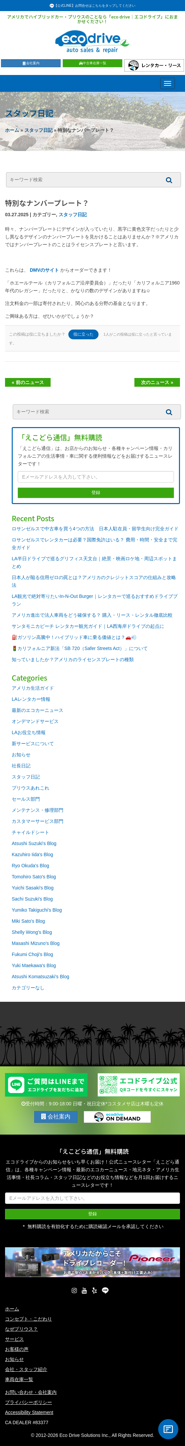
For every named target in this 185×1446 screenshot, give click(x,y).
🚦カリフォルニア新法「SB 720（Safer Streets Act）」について (80, 648)
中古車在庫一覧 (93, 63)
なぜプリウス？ (21, 1329)
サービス (14, 1339)
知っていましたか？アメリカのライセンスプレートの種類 (73, 659)
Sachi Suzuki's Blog (32, 899)
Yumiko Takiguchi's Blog (37, 910)
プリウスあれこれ (30, 788)
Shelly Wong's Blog (32, 932)
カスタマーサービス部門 (37, 821)
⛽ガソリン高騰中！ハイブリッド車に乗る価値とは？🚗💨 (74, 637)
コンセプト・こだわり (28, 1319)
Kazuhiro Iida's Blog (32, 854)
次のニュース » (157, 382)
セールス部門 (26, 799)
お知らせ (21, 754)
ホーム (12, 130)
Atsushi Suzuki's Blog (34, 843)
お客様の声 (16, 1349)
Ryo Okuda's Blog (30, 865)
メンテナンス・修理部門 (37, 810)
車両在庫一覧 (19, 1379)
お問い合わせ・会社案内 (31, 1392)
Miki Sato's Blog (28, 921)
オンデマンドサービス (35, 721)
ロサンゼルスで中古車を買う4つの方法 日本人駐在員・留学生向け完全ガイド (95, 528)
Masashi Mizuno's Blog (36, 943)
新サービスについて (33, 743)
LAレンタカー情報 (31, 699)
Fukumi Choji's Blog (32, 954)
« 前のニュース (28, 382)
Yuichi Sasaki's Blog (33, 887)
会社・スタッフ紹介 (26, 1369)
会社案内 (31, 63)
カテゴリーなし (28, 987)
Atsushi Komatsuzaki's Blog (40, 976)
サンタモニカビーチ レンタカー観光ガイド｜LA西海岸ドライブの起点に (88, 626)
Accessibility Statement (29, 1412)
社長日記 (21, 765)
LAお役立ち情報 (29, 732)
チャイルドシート (30, 832)
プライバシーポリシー (28, 1402)
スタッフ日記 (38, 130)
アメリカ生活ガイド (33, 688)
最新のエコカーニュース (37, 710)
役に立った (83, 334)
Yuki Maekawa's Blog (34, 965)
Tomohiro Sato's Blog (34, 876)
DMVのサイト (44, 270)
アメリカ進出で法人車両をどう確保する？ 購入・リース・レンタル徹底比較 (92, 615)
